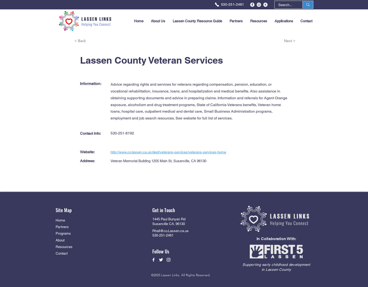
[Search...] (285, 4)
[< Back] (91, 41)
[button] (284, 21)
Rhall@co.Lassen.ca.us (170, 231)
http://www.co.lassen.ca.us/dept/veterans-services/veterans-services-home (168, 152)
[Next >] (278, 41)
